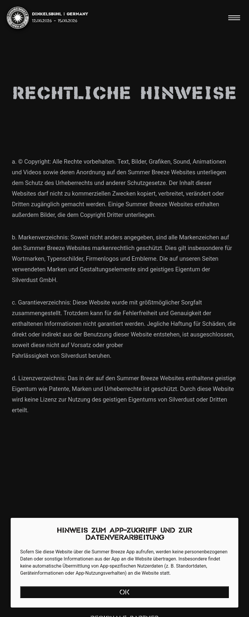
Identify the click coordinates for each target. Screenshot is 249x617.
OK (124, 592)
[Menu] (234, 18)
